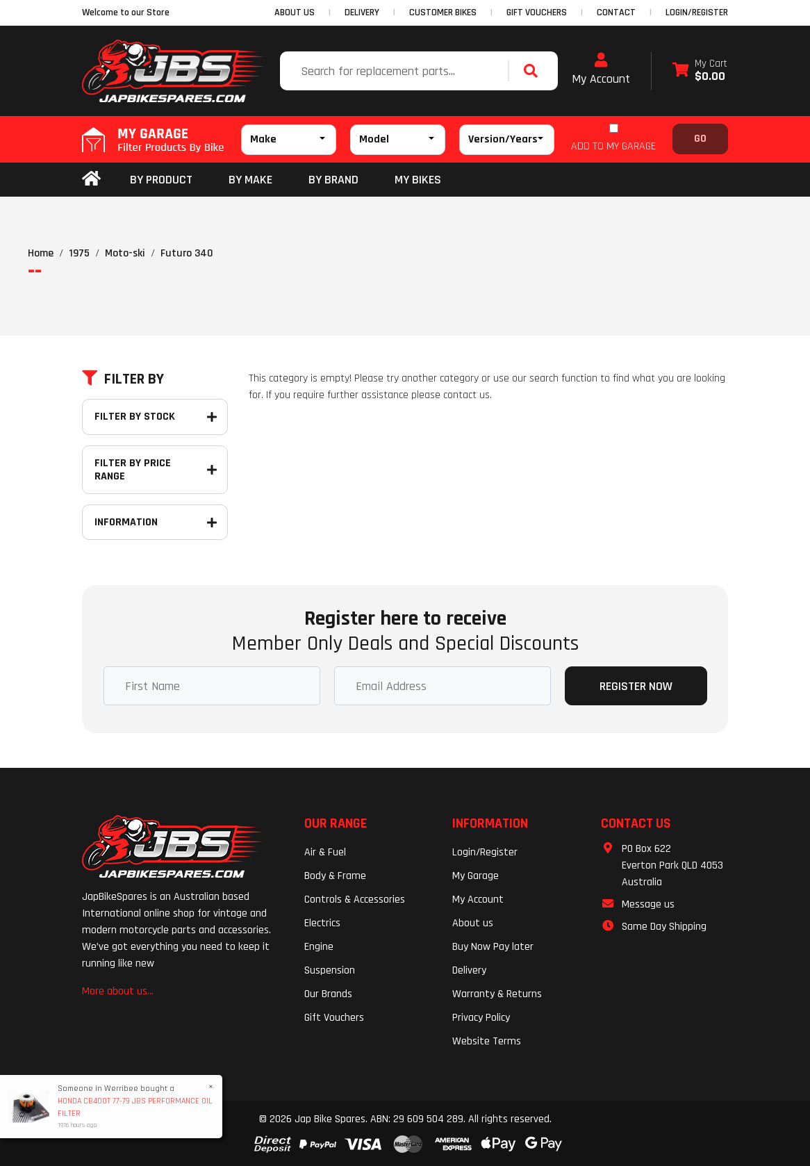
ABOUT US (294, 12)
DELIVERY (362, 12)
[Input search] (395, 70)
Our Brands (328, 994)
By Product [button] (161, 180)
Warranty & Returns (497, 994)
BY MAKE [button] (250, 180)
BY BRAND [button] (333, 180)
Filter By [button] (123, 379)
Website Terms (486, 1041)
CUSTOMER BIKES (443, 12)
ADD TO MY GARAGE (613, 146)
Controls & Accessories (354, 899)
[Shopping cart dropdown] (700, 71)
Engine (318, 946)
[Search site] (534, 70)
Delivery (469, 970)
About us (472, 923)
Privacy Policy (481, 1017)
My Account (601, 69)
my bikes (418, 180)
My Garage (475, 876)
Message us (648, 904)
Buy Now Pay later (493, 946)
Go (700, 138)
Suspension (329, 970)
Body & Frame (335, 876)
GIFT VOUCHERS (536, 12)
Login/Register (697, 12)
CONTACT (616, 12)
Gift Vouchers (334, 1017)
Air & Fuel (325, 852)
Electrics (322, 923)
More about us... (118, 991)
